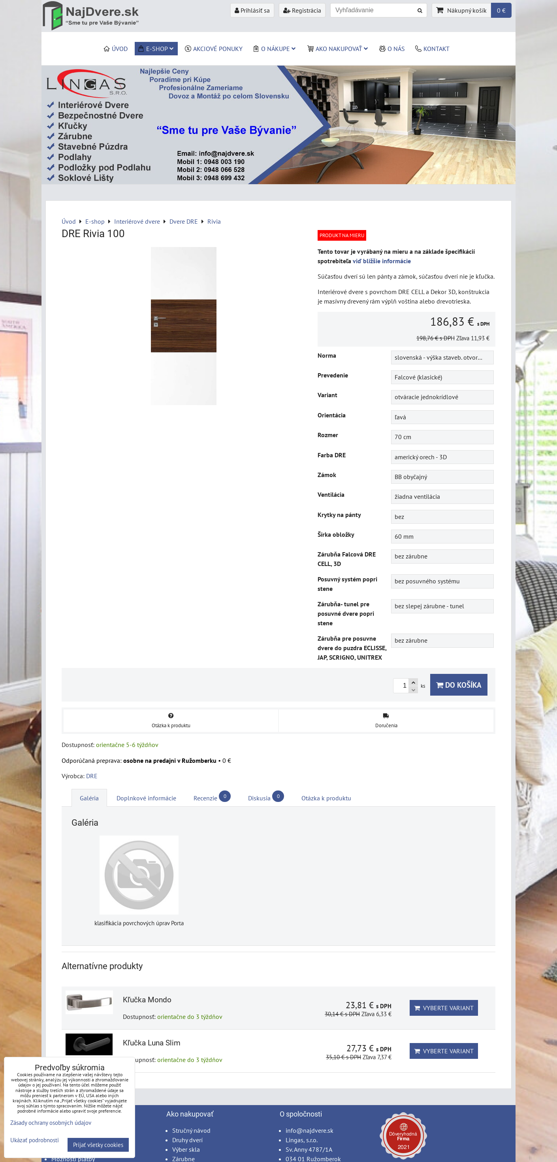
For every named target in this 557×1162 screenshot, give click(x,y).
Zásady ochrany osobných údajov (50, 1122)
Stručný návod (191, 1130)
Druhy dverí (187, 1140)
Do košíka (459, 685)
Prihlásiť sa (252, 10)
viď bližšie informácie (382, 261)
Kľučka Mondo (147, 999)
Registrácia (302, 10)
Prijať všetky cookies (98, 1145)
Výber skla (186, 1149)
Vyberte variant (444, 1008)
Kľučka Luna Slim (152, 1042)
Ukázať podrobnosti (34, 1140)
